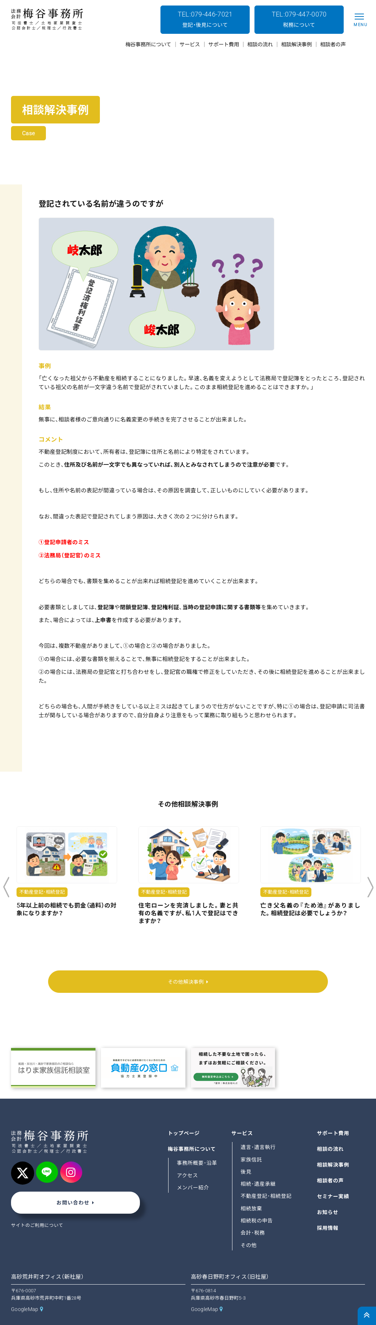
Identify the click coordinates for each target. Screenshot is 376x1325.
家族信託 (252, 1144)
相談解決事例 (333, 1149)
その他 (249, 1229)
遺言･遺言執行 (258, 1132)
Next (370, 887)
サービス (242, 1117)
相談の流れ (330, 1133)
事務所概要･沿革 (197, 1147)
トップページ (184, 1117)
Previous (6, 887)
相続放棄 (252, 1193)
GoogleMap (25, 1293)
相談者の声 (330, 1165)
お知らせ (328, 1196)
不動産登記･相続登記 (267, 1181)
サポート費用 (333, 1117)
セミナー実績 (333, 1181)
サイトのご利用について (38, 1211)
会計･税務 (253, 1217)
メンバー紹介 (193, 1172)
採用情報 (328, 1212)
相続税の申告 (257, 1205)
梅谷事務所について (192, 1133)
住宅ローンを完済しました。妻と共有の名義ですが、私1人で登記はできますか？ (188, 913)
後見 (246, 1156)
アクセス (188, 1160)
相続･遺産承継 (258, 1168)
